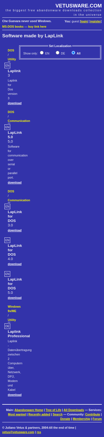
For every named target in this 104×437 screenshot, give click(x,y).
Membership (81, 418)
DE (62, 53)
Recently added (39, 414)
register (95, 21)
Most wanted (17, 414)
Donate (65, 418)
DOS (11, 50)
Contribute (92, 414)
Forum (97, 418)
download (15, 103)
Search (58, 414)
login (84, 21)
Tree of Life (53, 410)
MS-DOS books (13, 26)
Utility (12, 59)
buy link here (37, 26)
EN (46, 53)
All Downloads (74, 410)
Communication (19, 120)
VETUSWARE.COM (78, 6)
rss (39, 432)
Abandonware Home (28, 410)
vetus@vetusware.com (18, 432)
